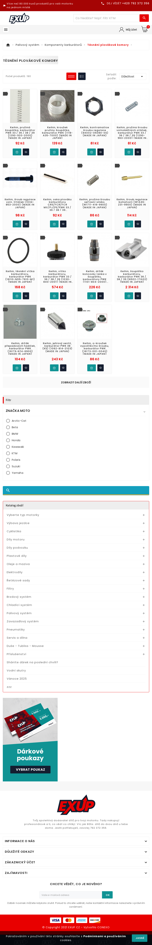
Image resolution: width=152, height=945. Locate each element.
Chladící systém (19, 605)
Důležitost (132, 76)
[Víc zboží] (107, 18)
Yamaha (17, 473)
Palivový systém (19, 613)
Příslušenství (16, 654)
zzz (9, 687)
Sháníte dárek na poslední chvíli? (32, 662)
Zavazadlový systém (23, 621)
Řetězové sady (18, 580)
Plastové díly (17, 556)
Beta (15, 427)
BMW (15, 434)
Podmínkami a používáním (104, 936)
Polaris (16, 460)
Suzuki (16, 466)
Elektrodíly (15, 572)
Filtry (10, 588)
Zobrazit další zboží (76, 382)
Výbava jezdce (18, 523)
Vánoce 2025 (17, 679)
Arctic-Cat (19, 421)
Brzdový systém (19, 597)
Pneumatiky (16, 629)
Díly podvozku (17, 548)
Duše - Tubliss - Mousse (25, 646)
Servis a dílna (17, 638)
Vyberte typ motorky (23, 515)
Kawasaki (18, 447)
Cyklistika (14, 531)
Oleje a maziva (18, 564)
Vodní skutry (16, 670)
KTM (14, 453)
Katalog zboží (14, 505)
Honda (16, 440)
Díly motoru (16, 539)
